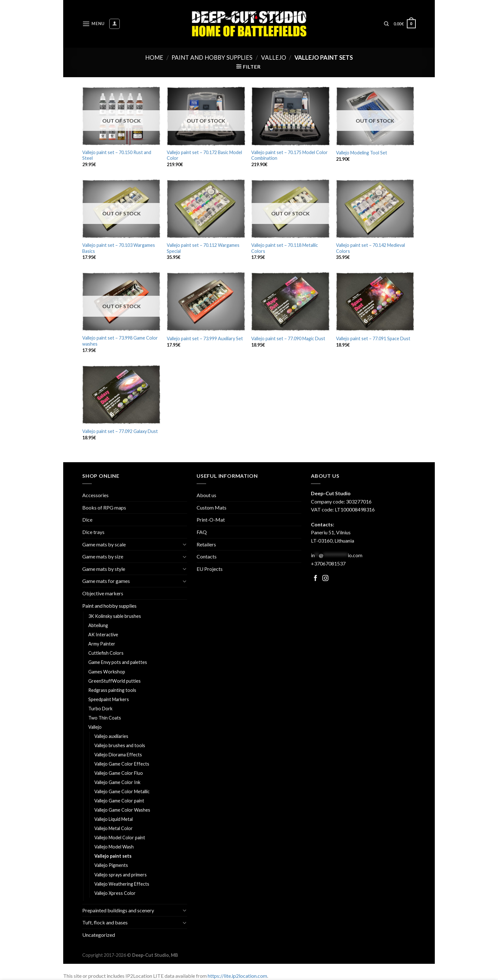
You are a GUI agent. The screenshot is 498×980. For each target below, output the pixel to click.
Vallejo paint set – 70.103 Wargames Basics (118, 248)
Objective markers (102, 593)
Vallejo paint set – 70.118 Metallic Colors (284, 248)
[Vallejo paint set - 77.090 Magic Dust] (290, 301)
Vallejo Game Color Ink (117, 782)
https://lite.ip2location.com (237, 976)
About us (206, 495)
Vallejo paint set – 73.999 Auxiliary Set (205, 338)
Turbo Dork (100, 708)
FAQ (202, 532)
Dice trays (93, 532)
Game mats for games (106, 581)
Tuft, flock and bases (105, 922)
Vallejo (273, 57)
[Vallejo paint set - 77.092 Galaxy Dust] (121, 394)
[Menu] (93, 23)
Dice (87, 520)
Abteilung (98, 625)
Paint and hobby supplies (212, 57)
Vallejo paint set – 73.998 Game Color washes (120, 341)
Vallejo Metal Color (113, 828)
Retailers (206, 544)
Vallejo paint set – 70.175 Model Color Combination (289, 155)
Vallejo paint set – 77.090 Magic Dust (288, 338)
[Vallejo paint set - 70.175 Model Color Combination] (290, 116)
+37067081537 (328, 563)
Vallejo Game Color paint (119, 800)
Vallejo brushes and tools (119, 745)
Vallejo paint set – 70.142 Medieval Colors (370, 248)
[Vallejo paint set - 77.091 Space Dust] (375, 301)
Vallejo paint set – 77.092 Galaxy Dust (120, 431)
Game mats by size (102, 556)
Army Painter (101, 643)
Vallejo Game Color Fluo (118, 773)
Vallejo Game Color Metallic (122, 791)
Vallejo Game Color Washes (122, 810)
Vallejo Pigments (111, 865)
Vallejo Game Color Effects (121, 764)
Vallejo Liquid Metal (113, 819)
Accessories (95, 495)
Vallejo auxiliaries (111, 736)
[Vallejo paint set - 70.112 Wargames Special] (206, 208)
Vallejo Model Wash (114, 846)
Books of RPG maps (104, 507)
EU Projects (210, 569)
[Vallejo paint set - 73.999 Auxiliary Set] (206, 301)
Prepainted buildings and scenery (118, 910)
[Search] (386, 24)
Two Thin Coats (104, 717)
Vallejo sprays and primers (120, 874)
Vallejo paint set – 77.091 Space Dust (373, 338)
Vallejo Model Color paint (119, 837)
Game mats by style (103, 569)
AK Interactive (103, 634)
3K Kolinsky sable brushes (114, 616)
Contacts (207, 556)
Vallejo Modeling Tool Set (361, 152)
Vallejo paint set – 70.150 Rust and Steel (116, 155)
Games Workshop (106, 671)
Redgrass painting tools (112, 690)
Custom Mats (211, 507)
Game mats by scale (104, 544)
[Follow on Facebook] (316, 578)
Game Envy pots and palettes (117, 662)
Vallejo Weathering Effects (121, 884)
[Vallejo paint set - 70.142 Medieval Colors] (375, 208)
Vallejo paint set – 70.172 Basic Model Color (204, 155)
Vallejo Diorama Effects (118, 754)
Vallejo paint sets (112, 856)
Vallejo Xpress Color (115, 893)
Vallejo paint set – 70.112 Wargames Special (203, 248)
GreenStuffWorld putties (114, 681)
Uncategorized (98, 935)
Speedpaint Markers (108, 699)
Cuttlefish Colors (106, 653)
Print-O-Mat (211, 520)
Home (154, 57)
